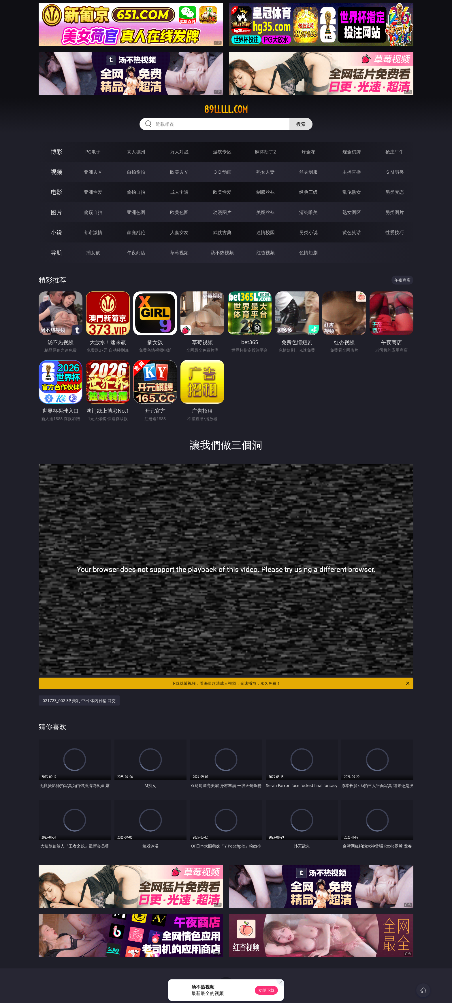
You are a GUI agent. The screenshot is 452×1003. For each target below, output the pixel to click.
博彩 (56, 152)
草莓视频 (179, 252)
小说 (56, 232)
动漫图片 (222, 212)
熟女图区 (351, 212)
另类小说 (308, 232)
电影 (56, 192)
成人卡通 (179, 192)
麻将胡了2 (265, 152)
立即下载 (266, 990)
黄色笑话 (351, 232)
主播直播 (351, 172)
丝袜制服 (308, 172)
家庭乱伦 (136, 232)
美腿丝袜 (265, 212)
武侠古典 (222, 232)
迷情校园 (265, 232)
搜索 (301, 124)
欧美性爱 (222, 192)
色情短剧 (308, 252)
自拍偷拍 (136, 172)
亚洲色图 (136, 212)
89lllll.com (226, 109)
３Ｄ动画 (222, 172)
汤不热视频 (222, 252)
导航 (56, 252)
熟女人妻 (265, 172)
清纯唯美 (308, 212)
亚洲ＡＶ (93, 172)
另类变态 (394, 192)
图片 (56, 212)
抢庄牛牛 (394, 152)
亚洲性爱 (93, 192)
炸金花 (308, 152)
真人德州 (136, 152)
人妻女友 (179, 232)
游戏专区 (222, 152)
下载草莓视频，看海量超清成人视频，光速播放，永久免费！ (291, 683)
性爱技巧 (394, 232)
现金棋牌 (351, 152)
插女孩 (93, 252)
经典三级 (308, 192)
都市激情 (93, 232)
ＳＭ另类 (394, 172)
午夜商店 (136, 252)
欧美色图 (179, 212)
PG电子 (93, 152)
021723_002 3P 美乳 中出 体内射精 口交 (79, 700)
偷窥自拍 (93, 212)
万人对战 (179, 152)
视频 (56, 172)
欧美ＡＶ (179, 172)
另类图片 (394, 212)
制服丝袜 (265, 192)
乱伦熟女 (351, 192)
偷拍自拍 (136, 192)
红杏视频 (265, 252)
